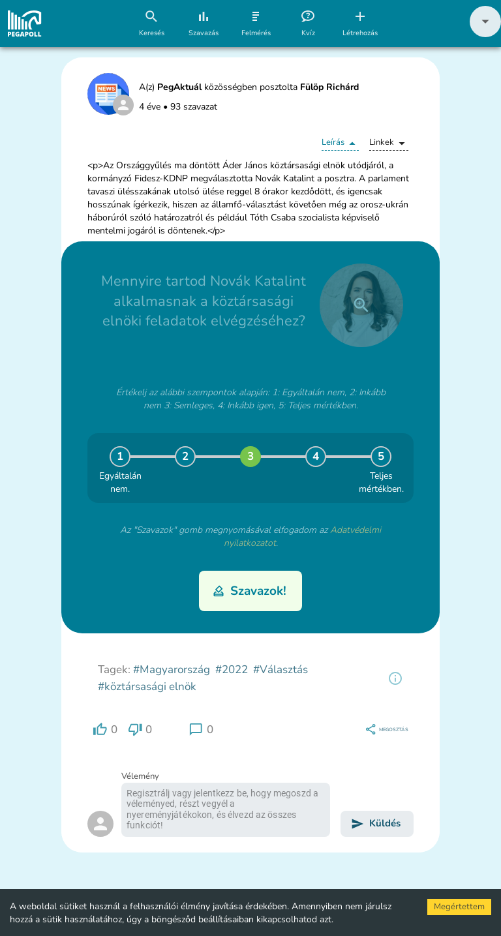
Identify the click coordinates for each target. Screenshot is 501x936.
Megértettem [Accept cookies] (459, 907)
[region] (395, 678)
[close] (361, 305)
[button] (485, 34)
